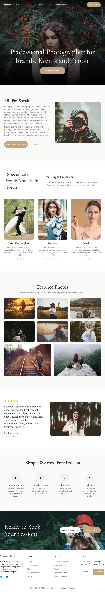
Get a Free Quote (70, 530)
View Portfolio (52, 70)
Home (40, 5)
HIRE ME (93, 5)
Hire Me (34, 144)
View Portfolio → (19, 258)
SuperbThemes (69, 588)
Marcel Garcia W (12, 4)
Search (99, 572)
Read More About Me (16, 144)
